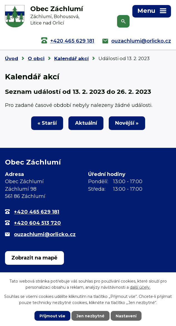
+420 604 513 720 (37, 223)
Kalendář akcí (71, 58)
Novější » (128, 124)
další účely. (140, 287)
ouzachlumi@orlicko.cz (141, 41)
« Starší (46, 124)
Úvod (11, 58)
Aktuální (86, 124)
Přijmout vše (52, 315)
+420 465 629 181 (72, 41)
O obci (36, 58)
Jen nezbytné (90, 315)
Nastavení (126, 315)
